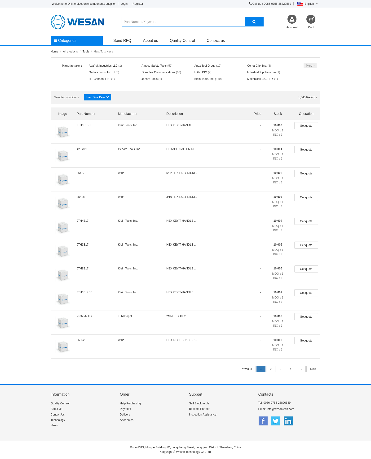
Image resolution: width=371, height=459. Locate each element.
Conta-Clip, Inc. (257, 65)
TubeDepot (125, 316)
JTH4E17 (82, 220)
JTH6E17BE (84, 292)
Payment (125, 409)
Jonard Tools (149, 79)
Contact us (216, 41)
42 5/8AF (82, 149)
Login (124, 3)
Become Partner (199, 409)
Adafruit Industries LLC (103, 65)
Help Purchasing (130, 403)
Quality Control (182, 41)
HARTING (200, 72)
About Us (56, 409)
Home (54, 51)
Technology (58, 420)
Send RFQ (122, 41)
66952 (80, 340)
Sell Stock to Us (199, 403)
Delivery (125, 414)
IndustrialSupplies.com (261, 72)
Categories (65, 41)
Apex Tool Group (205, 65)
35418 (80, 197)
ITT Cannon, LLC (99, 79)
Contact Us (58, 414)
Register (137, 3)
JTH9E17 (82, 268)
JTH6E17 (82, 244)
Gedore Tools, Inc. (100, 72)
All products (70, 51)
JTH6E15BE (84, 125)
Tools (86, 51)
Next (313, 369)
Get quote (306, 125)
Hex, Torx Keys (97, 97)
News (54, 425)
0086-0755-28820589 (277, 402)
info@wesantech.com (280, 409)
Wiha (121, 173)
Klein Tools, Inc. (204, 79)
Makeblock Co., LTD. (260, 79)
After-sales (126, 420)
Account (292, 27)
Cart (311, 27)
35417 (80, 173)
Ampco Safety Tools (154, 65)
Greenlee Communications (158, 72)
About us (150, 41)
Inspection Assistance (202, 414)
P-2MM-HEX (85, 316)
